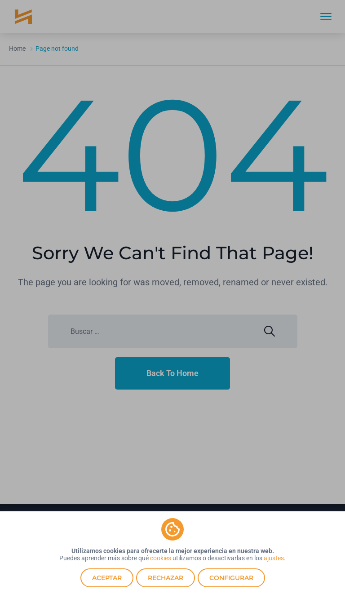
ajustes (274, 558)
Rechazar (165, 578)
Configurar (231, 578)
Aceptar (107, 578)
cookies (160, 558)
